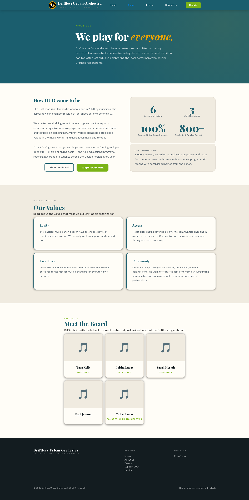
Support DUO (131, 466)
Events (149, 5)
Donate (193, 5)
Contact (128, 470)
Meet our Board (59, 167)
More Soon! (180, 456)
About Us (129, 459)
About (131, 5)
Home (113, 5)
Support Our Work (92, 167)
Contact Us (171, 5)
